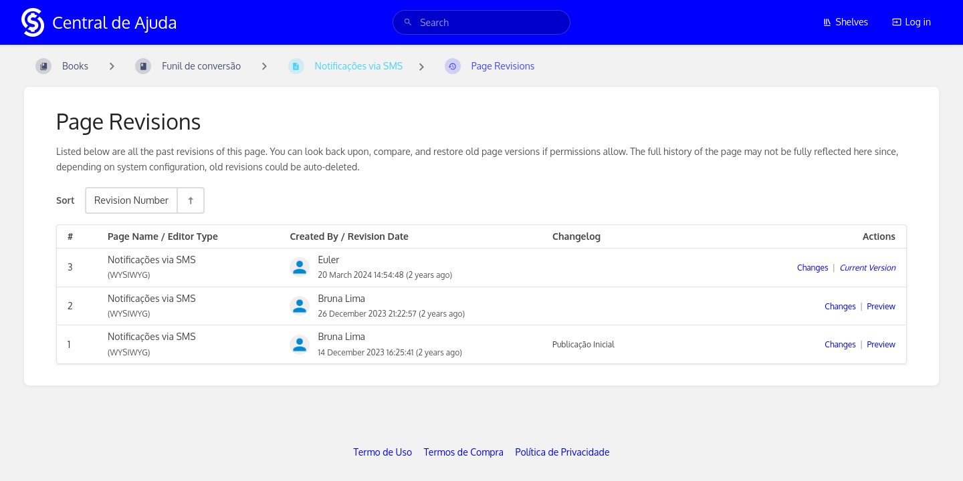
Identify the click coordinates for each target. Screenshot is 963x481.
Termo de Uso (383, 452)
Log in (911, 21)
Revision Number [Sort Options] (131, 200)
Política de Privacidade (563, 452)
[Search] (408, 22)
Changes (812, 268)
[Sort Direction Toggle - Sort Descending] (190, 200)
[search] (481, 22)
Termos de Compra (464, 452)
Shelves (846, 21)
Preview (881, 306)
